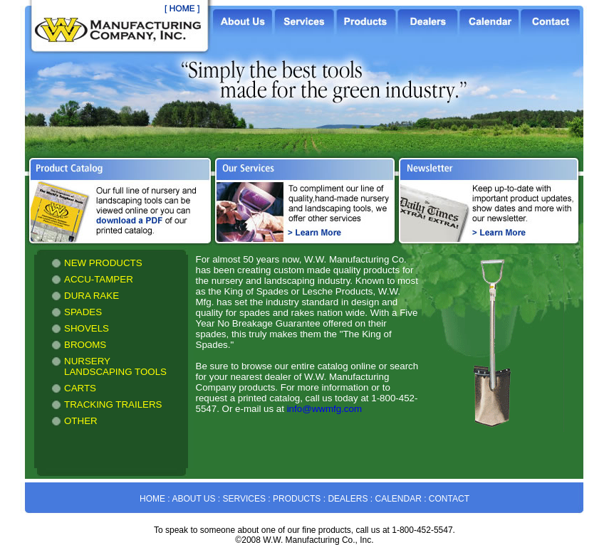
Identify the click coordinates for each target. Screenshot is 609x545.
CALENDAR (398, 499)
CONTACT (449, 499)
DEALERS (348, 499)
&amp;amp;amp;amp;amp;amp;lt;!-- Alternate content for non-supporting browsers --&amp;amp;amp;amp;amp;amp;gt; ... (111, 361)
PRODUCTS (297, 499)
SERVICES (244, 499)
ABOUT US (193, 499)
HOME (152, 499)
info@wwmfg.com (324, 408)
